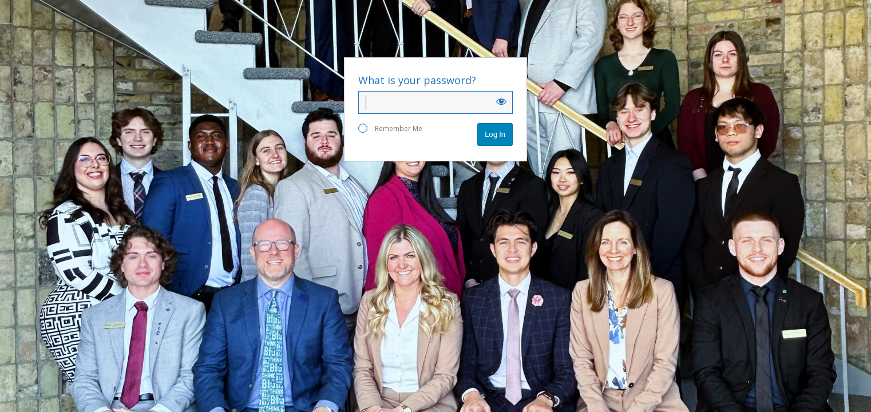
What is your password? (417, 80)
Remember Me (390, 128)
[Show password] (501, 101)
